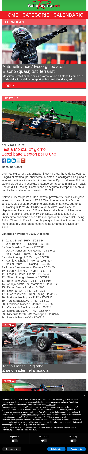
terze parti (42, 407)
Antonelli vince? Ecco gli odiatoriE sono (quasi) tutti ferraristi (33, 69)
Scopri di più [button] (11, 449)
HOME (11, 15)
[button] (85, 395)
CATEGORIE (35, 15)
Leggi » (9, 85)
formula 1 (14, 22)
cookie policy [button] (51, 405)
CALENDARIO (68, 15)
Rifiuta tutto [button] (56, 449)
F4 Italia (12, 98)
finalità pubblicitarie (28, 415)
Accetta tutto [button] (76, 449)
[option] (44, 54)
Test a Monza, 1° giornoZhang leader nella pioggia (25, 368)
